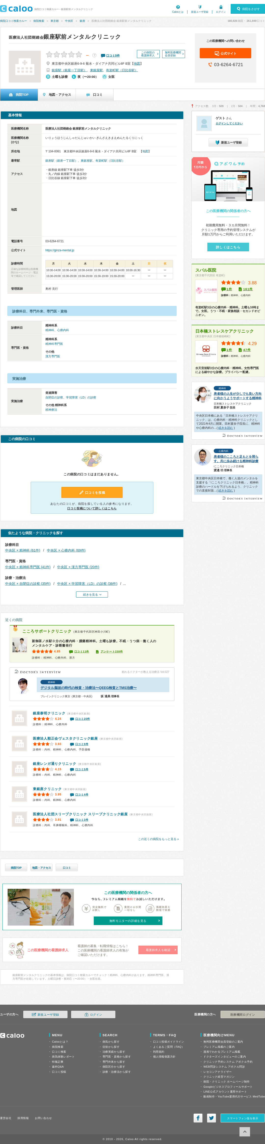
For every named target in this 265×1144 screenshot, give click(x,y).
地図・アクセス (41, 867)
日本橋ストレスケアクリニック (224, 331)
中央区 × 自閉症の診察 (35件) (28, 584)
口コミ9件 (82, 744)
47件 (247, 350)
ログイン (221, 12)
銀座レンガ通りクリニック (54, 764)
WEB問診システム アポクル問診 (224, 1066)
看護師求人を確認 (158, 950)
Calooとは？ (60, 1041)
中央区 (69, 20)
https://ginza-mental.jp (59, 250)
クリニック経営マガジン (219, 1076)
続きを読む (225, 428)
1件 (229, 289)
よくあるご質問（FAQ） (169, 1046)
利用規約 (158, 1051)
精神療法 (51, 409)
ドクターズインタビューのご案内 (224, 1056)
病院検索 (38, 20)
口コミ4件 (82, 794)
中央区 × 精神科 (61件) (22, 550)
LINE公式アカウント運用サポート (225, 1091)
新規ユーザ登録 (199, 12)
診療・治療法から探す (117, 1071)
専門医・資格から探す (117, 1056)
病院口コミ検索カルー (13, 20)
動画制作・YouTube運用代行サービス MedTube (234, 1096)
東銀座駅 (96, 70)
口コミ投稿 (59, 1071)
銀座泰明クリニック (49, 713)
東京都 (55, 20)
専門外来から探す (114, 1061)
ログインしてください (229, 123)
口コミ (67, 867)
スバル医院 (205, 270)
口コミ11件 (81, 651)
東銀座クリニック (47, 789)
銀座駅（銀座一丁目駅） (69, 70)
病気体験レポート (63, 1056)
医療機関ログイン (242, 1014)
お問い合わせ (43, 1118)
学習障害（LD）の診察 (81, 397)
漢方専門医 (52, 356)
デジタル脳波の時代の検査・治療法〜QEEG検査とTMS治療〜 (88, 688)
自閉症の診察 (54, 397)
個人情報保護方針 (164, 1056)
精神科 (49, 330)
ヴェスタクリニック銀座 (65, 738)
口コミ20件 (82, 718)
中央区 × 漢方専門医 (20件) (78, 567)
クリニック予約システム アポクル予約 (227, 1061)
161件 (248, 289)
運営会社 (5, 1118)
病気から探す (111, 1041)
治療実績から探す (114, 1051)
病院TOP (16, 867)
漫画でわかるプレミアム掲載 (221, 1051)
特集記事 (57, 1061)
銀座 (82, 20)
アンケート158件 (112, 651)
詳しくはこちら (228, 247)
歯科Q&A (58, 1066)
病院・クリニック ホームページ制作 (226, 1081)
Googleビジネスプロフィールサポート (227, 1086)
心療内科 (63, 330)
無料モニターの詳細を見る (127, 921)
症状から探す (111, 1046)
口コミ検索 (59, 1051)
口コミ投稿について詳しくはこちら (92, 508)
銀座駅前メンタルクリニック (65, 37)
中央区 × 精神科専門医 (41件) (28, 567)
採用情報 (23, 1118)
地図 (137, 63)
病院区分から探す (114, 1066)
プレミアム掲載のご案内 (219, 1046)
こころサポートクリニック (46, 631)
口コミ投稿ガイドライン (168, 1041)
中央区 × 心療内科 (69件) (66, 550)
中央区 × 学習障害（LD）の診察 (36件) (87, 584)
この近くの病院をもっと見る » (158, 839)
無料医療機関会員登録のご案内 (223, 1041)
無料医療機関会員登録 (173, 54)
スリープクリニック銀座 (80, 814)
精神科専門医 (54, 344)
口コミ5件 (82, 769)
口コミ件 (113, 55)
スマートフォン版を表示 (242, 1118)
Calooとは (178, 12)
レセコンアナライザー (217, 1071)
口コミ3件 (82, 819)
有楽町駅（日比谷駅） (122, 70)
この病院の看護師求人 (148, 54)
